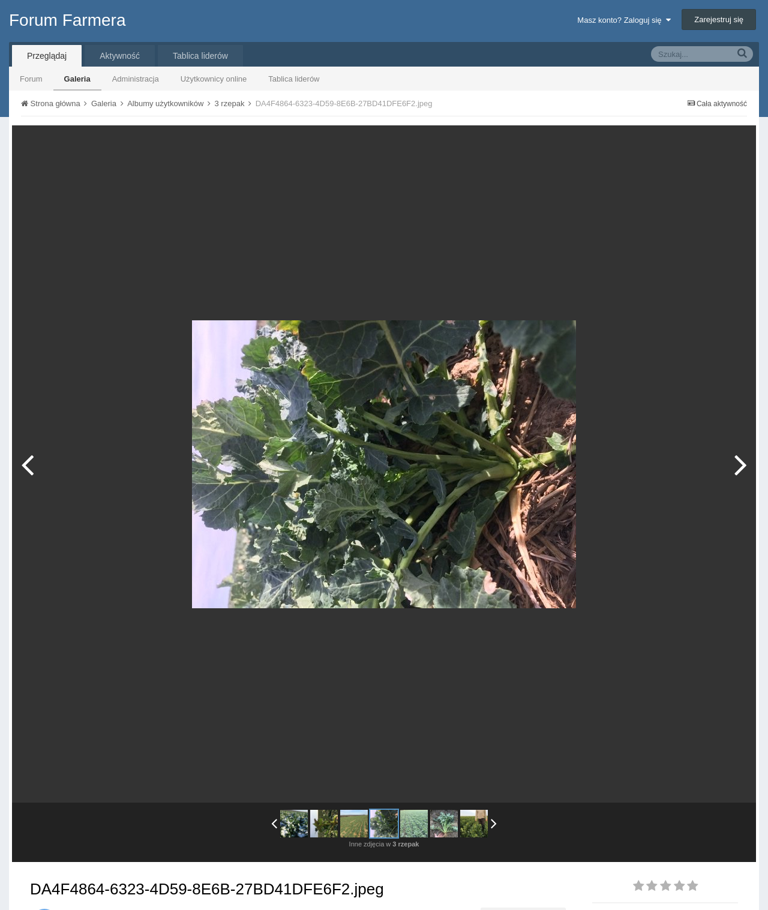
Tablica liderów (293, 78)
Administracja (135, 78)
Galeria (77, 78)
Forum (31, 78)
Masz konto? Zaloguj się (623, 20)
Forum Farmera (67, 20)
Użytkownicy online (214, 78)
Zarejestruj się (718, 19)
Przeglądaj (47, 56)
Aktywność (120, 56)
